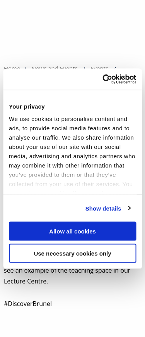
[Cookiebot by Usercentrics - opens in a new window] (103, 79)
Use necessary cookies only (72, 253)
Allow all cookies (72, 231)
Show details (103, 208)
